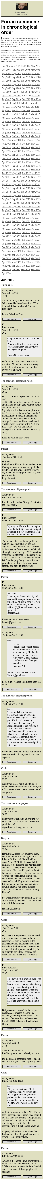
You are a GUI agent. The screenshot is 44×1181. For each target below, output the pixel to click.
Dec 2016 (6, 169)
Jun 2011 (26, 106)
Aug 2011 (6, 110)
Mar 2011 (35, 103)
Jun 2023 (26, 240)
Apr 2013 (6, 129)
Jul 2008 (36, 73)
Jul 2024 (36, 251)
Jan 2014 (16, 136)
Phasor (4, 448)
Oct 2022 (26, 232)
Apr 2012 (6, 117)
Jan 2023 (16, 236)
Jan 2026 (16, 269)
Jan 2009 (16, 80)
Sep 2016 (16, 166)
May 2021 (16, 217)
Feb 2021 (25, 214)
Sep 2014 (16, 143)
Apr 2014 (6, 140)
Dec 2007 (6, 69)
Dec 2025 (6, 269)
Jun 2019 (26, 195)
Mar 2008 (35, 69)
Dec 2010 (6, 103)
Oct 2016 (26, 166)
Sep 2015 (16, 154)
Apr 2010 (6, 95)
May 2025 (16, 262)
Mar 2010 (35, 92)
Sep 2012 (16, 121)
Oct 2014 (26, 143)
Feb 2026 (25, 269)
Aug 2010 (6, 99)
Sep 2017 (16, 177)
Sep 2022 (16, 232)
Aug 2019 (6, 199)
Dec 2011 (6, 114)
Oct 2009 (26, 88)
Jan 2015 (16, 147)
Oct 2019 (26, 199)
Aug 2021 (6, 221)
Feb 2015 (25, 147)
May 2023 (16, 240)
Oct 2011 (25, 110)
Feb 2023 (25, 236)
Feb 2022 (25, 225)
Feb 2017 (25, 169)
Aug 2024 (6, 254)
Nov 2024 (35, 254)
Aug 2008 (6, 77)
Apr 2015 (6, 151)
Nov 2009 (35, 88)
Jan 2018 (16, 180)
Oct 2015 (26, 154)
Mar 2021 (35, 214)
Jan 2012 (15, 114)
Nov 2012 (35, 121)
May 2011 (16, 106)
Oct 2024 (26, 254)
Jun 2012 (26, 117)
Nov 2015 (35, 154)
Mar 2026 (35, 269)
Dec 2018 (6, 191)
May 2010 (16, 95)
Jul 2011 (35, 106)
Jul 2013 (36, 129)
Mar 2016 (35, 158)
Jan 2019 (16, 191)
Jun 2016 (26, 162)
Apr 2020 (6, 206)
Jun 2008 (26, 73)
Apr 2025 (6, 262)
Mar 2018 (35, 180)
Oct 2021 (26, 221)
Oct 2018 (26, 188)
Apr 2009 (6, 84)
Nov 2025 (35, 265)
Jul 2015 (36, 151)
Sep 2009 (16, 88)
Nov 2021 (35, 221)
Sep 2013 (16, 132)
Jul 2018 (36, 184)
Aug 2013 (6, 132)
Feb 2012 (25, 114)
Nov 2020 (35, 210)
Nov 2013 (35, 132)
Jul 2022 (36, 228)
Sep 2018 (16, 188)
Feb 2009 (25, 80)
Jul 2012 (36, 117)
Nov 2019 (35, 199)
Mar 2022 (35, 225)
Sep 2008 (16, 77)
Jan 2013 (16, 125)
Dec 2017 (6, 180)
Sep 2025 (16, 265)
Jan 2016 (16, 158)
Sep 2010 (16, 99)
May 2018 (16, 184)
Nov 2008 (35, 77)
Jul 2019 (36, 195)
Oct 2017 (26, 177)
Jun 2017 (26, 173)
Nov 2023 (35, 243)
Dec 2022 (6, 236)
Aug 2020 (6, 210)
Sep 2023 (16, 243)
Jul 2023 (36, 240)
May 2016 (16, 162)
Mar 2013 (35, 125)
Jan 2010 (16, 92)
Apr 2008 (6, 73)
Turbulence (7, 285)
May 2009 (16, 84)
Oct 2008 (26, 77)
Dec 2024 (6, 258)
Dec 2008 (6, 80)
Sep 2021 (16, 221)
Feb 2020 (25, 203)
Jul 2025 (36, 262)
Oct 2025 (26, 265)
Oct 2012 (26, 121)
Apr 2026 (6, 273)
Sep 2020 (16, 210)
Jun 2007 (6, 66)
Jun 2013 (26, 129)
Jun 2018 (26, 184)
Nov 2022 (35, 232)
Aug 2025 (6, 265)
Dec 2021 (6, 225)
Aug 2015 (6, 154)
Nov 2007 (35, 66)
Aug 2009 (6, 88)
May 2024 (16, 251)
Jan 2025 (16, 258)
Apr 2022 (6, 228)
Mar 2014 (35, 136)
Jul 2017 (36, 173)
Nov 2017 (35, 177)
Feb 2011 (25, 103)
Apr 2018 (6, 184)
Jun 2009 (26, 84)
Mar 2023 (35, 236)
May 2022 (16, 228)
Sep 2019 (16, 199)
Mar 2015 (35, 147)
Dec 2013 (6, 136)
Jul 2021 (36, 217)
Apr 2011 (6, 106)
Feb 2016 (25, 158)
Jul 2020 (36, 206)
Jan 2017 (16, 169)
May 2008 (16, 73)
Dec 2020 (6, 214)
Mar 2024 (35, 247)
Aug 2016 (6, 166)
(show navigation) (22, 14)
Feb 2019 (25, 191)
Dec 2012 (6, 125)
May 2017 (16, 173)
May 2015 (16, 151)
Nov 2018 (35, 188)
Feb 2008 (25, 69)
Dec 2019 (6, 203)
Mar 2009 (35, 80)
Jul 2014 (36, 140)
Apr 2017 (6, 173)
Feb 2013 (25, 125)
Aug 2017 (6, 177)
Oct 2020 (26, 210)
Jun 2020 (26, 206)
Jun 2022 (26, 228)
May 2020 (16, 206)
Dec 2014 (6, 147)
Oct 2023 (26, 243)
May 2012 (16, 117)
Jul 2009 (36, 84)
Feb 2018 (25, 180)
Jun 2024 (26, 251)
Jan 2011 (16, 103)
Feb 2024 (25, 247)
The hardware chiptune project (16, 381)
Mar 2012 (35, 114)
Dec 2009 (6, 92)
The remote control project (14, 803)
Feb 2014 (25, 136)
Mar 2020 (35, 203)
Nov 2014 (35, 143)
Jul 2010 (36, 95)
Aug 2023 (6, 243)
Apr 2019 (6, 195)
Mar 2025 (35, 258)
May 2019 (16, 195)
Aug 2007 (15, 66)
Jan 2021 (16, 214)
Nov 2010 (35, 99)
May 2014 (16, 140)
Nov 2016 (35, 166)
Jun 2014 (26, 140)
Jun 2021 (26, 217)
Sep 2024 (16, 254)
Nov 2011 (35, 110)
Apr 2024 (6, 251)
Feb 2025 (25, 258)
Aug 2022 (6, 232)
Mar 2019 (35, 191)
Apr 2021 (6, 217)
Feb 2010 (25, 92)
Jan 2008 (16, 69)
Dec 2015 (6, 158)
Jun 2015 (26, 151)
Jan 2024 (16, 247)
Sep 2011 (16, 110)
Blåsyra (5, 838)
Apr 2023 (6, 240)
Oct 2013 (26, 132)
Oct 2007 (25, 66)
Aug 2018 (6, 188)
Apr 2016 (6, 162)
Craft (4, 768)
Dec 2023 (6, 247)
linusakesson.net (22, 12)
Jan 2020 (16, 203)
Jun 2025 (26, 262)
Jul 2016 (36, 162)
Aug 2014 (6, 143)
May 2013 (16, 129)
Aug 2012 (6, 121)
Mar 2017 (35, 169)
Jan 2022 (16, 225)
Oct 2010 (26, 99)
